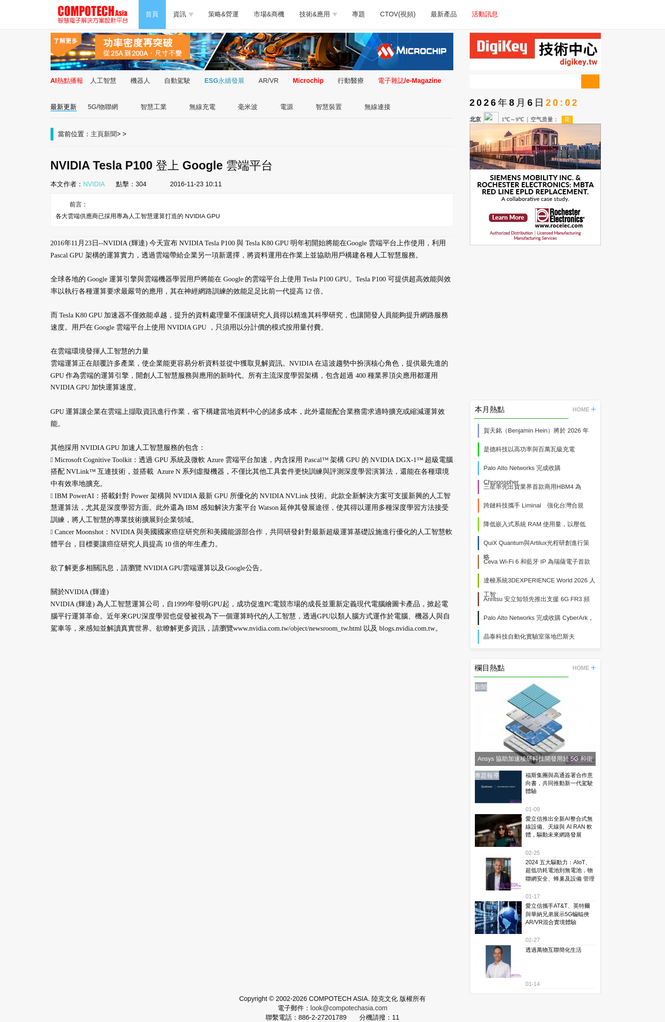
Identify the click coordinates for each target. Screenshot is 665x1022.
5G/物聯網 (103, 106)
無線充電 (202, 106)
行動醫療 (351, 80)
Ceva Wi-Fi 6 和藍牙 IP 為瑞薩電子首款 (537, 561)
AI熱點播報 (67, 80)
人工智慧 (103, 80)
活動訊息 (485, 14)
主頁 (97, 134)
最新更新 (64, 106)
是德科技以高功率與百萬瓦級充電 (529, 449)
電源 (286, 106)
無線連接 (377, 106)
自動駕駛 (177, 80)
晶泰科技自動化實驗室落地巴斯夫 (529, 636)
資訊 (183, 14)
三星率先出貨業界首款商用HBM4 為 (533, 486)
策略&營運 (223, 14)
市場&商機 (269, 14)
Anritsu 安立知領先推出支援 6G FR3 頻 (537, 599)
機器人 (140, 80)
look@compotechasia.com (348, 1008)
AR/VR (269, 80)
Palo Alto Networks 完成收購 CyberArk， (539, 617)
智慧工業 (153, 106)
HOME (584, 409)
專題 (358, 14)
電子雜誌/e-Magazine (409, 80)
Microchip (308, 80)
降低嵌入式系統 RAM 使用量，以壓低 (535, 524)
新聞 (110, 134)
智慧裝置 (329, 106)
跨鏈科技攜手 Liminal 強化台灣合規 (534, 505)
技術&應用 (318, 14)
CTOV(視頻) (398, 14)
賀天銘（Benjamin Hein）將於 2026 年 (536, 430)
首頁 (152, 14)
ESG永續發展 (225, 80)
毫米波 (248, 106)
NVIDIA (94, 184)
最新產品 (444, 14)
